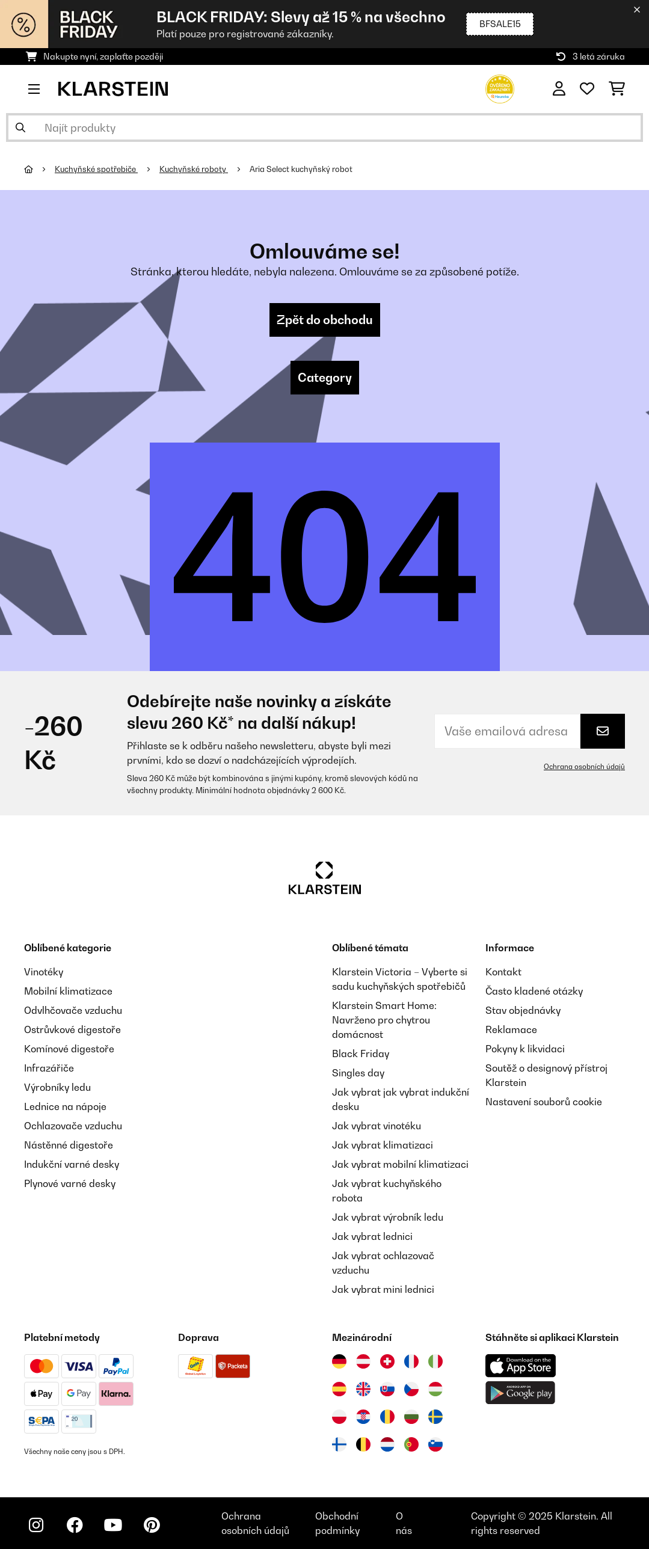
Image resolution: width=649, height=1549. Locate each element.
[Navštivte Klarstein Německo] (339, 1361)
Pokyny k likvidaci (525, 1049)
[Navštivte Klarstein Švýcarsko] (387, 1361)
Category (325, 377)
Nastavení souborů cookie (543, 1102)
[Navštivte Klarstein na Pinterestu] (152, 1525)
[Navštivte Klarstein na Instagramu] (36, 1525)
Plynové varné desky (69, 1183)
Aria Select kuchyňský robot (302, 169)
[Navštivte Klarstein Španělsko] (339, 1389)
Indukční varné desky (71, 1164)
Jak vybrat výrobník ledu (387, 1217)
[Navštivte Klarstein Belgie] (363, 1444)
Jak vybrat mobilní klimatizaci (400, 1164)
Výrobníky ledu (57, 1087)
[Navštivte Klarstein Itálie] (435, 1361)
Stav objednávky (523, 1010)
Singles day (358, 1073)
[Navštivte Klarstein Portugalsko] (411, 1444)
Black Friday (360, 1053)
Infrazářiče (49, 1068)
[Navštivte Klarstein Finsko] (339, 1444)
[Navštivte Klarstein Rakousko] (363, 1361)
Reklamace (511, 1029)
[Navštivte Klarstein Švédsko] (435, 1416)
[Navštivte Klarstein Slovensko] (387, 1389)
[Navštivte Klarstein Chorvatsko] (363, 1416)
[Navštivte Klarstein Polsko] (339, 1416)
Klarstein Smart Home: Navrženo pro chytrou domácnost (384, 1019)
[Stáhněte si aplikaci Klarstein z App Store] (520, 1366)
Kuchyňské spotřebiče (96, 169)
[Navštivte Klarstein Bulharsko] (411, 1416)
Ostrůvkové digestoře (72, 1029)
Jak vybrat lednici (372, 1236)
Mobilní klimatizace (68, 991)
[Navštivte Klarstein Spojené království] (363, 1389)
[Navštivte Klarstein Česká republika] (411, 1389)
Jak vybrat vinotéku (376, 1126)
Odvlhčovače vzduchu (73, 1010)
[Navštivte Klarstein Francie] (411, 1361)
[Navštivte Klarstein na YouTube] (113, 1525)
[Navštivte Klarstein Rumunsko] (387, 1416)
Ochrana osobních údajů (584, 766)
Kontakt (503, 972)
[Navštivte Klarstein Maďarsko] (435, 1389)
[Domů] (39, 169)
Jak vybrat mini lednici (383, 1289)
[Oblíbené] (587, 89)
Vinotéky (43, 972)
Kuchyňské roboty (193, 169)
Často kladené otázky (534, 991)
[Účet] (559, 89)
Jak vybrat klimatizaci (382, 1145)
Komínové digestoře (69, 1049)
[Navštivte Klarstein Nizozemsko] (387, 1444)
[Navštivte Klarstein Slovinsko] (435, 1444)
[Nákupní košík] (617, 89)
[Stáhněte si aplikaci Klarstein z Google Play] (520, 1393)
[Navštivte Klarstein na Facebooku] (75, 1525)
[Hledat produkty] (324, 127)
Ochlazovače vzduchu (73, 1126)
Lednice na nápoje (65, 1106)
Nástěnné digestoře (68, 1145)
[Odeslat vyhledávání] (20, 127)
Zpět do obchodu (325, 320)
